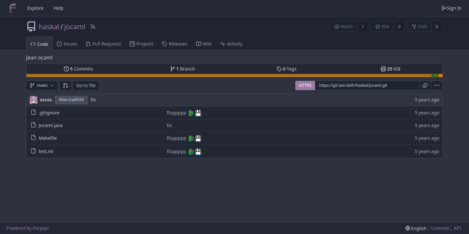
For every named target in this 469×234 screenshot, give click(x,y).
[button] (65, 85)
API (457, 228)
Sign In (451, 8)
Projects (141, 44)
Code (39, 44)
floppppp (177, 113)
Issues (67, 44)
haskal (49, 26)
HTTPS (305, 85)
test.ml (46, 151)
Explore (35, 8)
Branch (182, 69)
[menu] (437, 85)
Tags (286, 69)
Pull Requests (103, 44)
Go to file (85, 85)
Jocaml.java (51, 125)
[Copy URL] (425, 85)
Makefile (48, 138)
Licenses (440, 228)
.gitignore (49, 113)
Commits (78, 69)
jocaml (74, 26)
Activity (231, 44)
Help (58, 8)
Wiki (204, 44)
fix (93, 100)
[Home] (12, 8)
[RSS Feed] (93, 27)
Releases (174, 44)
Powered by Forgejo (28, 228)
